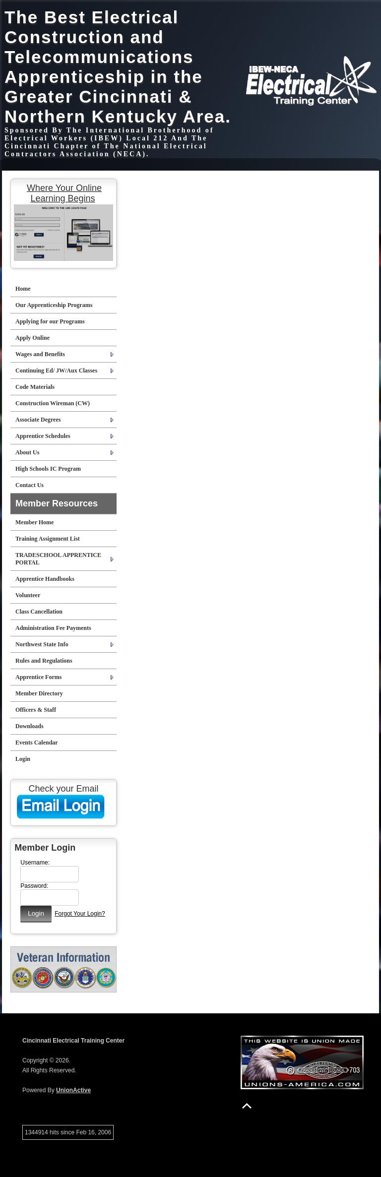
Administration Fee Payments (53, 627)
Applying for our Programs (50, 321)
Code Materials (35, 386)
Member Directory (39, 693)
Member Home (34, 522)
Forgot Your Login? (80, 913)
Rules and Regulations (43, 660)
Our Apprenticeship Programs (53, 305)
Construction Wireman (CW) (52, 403)
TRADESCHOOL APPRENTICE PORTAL (58, 559)
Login (22, 758)
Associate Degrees (38, 419)
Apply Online (32, 337)
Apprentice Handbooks (44, 578)
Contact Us (29, 485)
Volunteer (27, 595)
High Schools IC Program (48, 468)
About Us (27, 452)
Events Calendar (36, 742)
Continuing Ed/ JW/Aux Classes (56, 370)
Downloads (29, 726)
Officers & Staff (35, 709)
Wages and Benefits (40, 354)
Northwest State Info (41, 644)
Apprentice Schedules (42, 436)
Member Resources (56, 503)
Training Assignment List (47, 538)
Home (23, 288)
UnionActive (73, 1090)
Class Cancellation (39, 611)
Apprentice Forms (38, 677)
